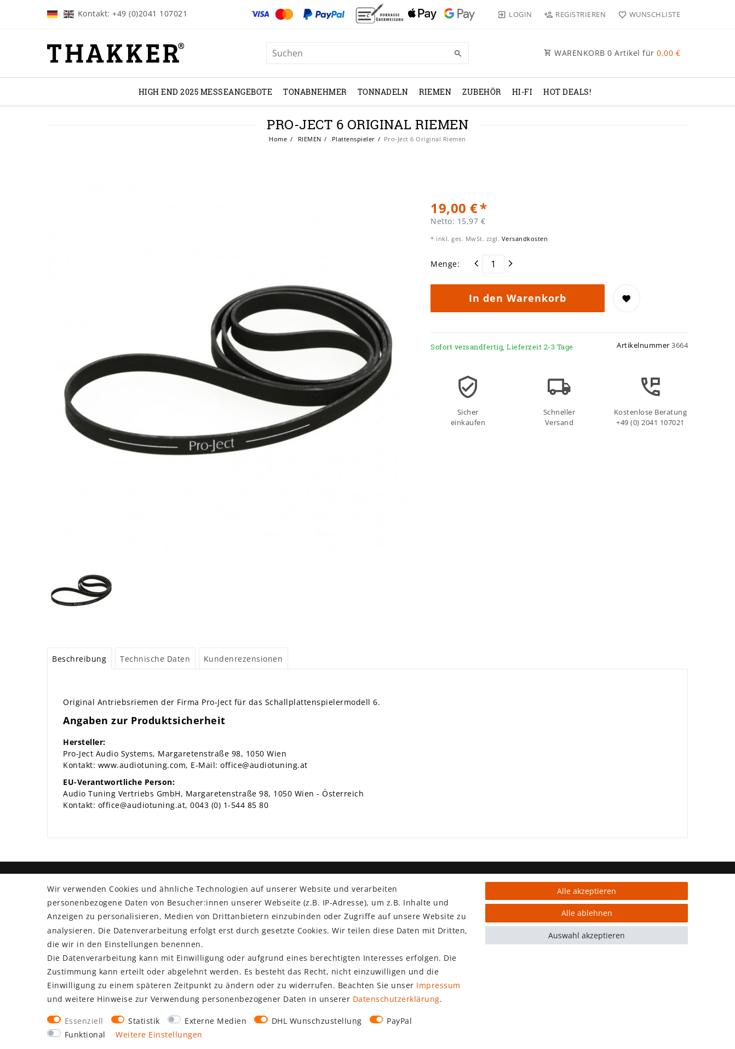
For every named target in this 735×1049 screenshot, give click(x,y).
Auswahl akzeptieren (586, 935)
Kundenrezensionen (243, 659)
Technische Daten (155, 659)
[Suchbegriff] (367, 53)
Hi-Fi (522, 92)
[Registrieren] (575, 14)
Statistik (144, 1021)
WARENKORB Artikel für (612, 53)
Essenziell (84, 1021)
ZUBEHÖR (481, 92)
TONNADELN (383, 92)
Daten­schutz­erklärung (396, 999)
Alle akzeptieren (586, 891)
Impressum (438, 985)
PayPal (399, 1021)
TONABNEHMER (315, 92)
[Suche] (457, 54)
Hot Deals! (567, 92)
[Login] (515, 14)
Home (278, 139)
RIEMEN (435, 92)
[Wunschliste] (646, 14)
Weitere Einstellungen (159, 1034)
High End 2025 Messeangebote (206, 92)
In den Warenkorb (517, 298)
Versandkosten (523, 238)
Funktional (85, 1034)
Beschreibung (79, 659)
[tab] (79, 658)
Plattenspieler (352, 139)
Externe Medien (215, 1021)
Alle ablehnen (586, 913)
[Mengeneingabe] (493, 264)
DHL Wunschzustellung (317, 1021)
